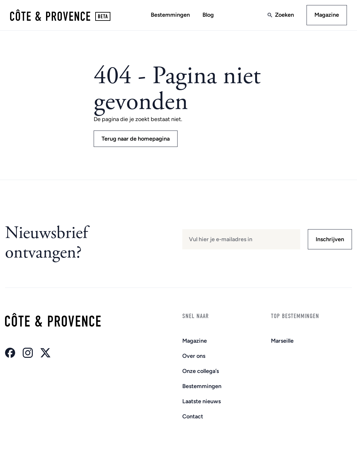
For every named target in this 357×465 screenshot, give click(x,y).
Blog (208, 14)
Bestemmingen (170, 14)
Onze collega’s (200, 371)
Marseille (282, 340)
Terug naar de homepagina (136, 138)
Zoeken (284, 14)
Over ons (193, 355)
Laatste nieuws (201, 401)
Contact (192, 416)
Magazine (326, 14)
